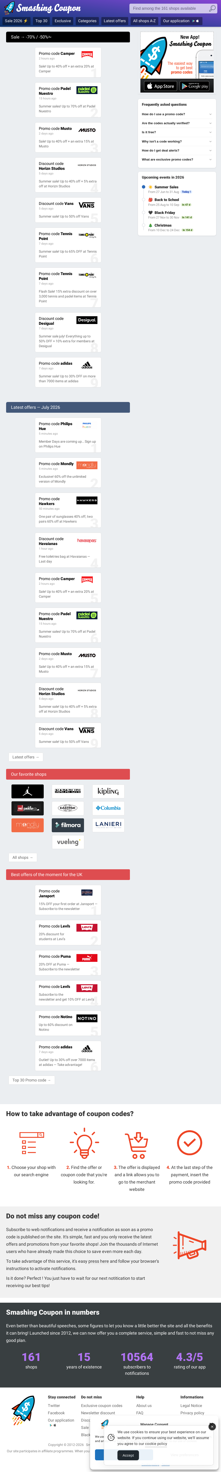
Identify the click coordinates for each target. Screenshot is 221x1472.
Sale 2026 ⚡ (16, 21)
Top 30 (41, 21)
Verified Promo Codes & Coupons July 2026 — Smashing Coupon (42, 9)
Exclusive (63, 21)
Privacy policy (192, 1413)
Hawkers (49, 501)
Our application (176, 21)
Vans (56, 203)
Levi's (54, 926)
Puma (55, 956)
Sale (85, 1427)
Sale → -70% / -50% (31, 36)
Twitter (54, 1405)
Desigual (51, 321)
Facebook (56, 1413)
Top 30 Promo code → (31, 1080)
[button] (211, 1424)
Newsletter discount (98, 1413)
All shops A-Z (144, 21)
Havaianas (51, 541)
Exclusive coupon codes (101, 1405)
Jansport (49, 893)
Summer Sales (167, 187)
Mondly (56, 463)
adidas (55, 363)
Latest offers (115, 21)
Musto (55, 128)
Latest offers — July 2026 (35, 407)
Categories (87, 21)
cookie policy (156, 1449)
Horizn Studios (52, 166)
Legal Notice (191, 1405)
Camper (57, 53)
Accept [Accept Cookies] (128, 1461)
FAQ (139, 1413)
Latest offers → (25, 757)
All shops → (22, 857)
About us (144, 1405)
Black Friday (165, 212)
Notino (55, 1016)
